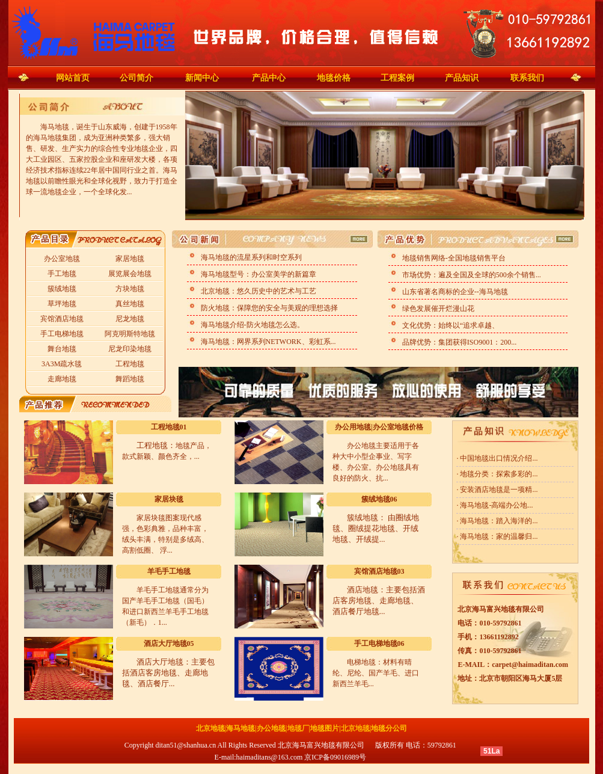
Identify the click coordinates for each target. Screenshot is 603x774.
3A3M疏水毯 (61, 364)
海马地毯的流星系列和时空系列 (250, 257)
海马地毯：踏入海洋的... (497, 521)
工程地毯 (129, 364)
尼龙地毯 (129, 319)
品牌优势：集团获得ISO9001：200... (458, 342)
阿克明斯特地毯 (130, 334)
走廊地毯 (61, 379)
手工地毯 (61, 273)
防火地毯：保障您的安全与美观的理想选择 (268, 308)
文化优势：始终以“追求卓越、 (449, 325)
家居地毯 (129, 258)
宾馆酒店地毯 (62, 319)
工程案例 (397, 77)
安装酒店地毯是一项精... (497, 489)
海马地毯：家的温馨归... (497, 536)
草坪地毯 (61, 303)
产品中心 (269, 77)
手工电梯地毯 (62, 334)
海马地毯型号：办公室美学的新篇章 (257, 274)
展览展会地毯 (130, 273)
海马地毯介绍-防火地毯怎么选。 (251, 325)
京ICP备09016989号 (335, 757)
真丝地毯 (129, 303)
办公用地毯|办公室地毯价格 (379, 427)
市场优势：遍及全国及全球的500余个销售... (470, 275)
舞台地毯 (61, 349)
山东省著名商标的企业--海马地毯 (454, 291)
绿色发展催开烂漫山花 (437, 308)
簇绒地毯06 (379, 499)
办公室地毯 (62, 258)
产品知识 (462, 77)
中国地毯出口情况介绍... (497, 458)
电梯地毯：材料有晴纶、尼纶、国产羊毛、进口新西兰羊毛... (375, 673)
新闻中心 (202, 77)
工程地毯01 (169, 427)
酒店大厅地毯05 (169, 643)
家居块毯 (169, 499)
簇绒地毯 (61, 288)
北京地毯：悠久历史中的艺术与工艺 (257, 291)
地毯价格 (333, 77)
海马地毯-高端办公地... (495, 505)
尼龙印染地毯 (130, 349)
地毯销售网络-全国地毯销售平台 (453, 258)
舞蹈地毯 (129, 379)
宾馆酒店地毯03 (379, 571)
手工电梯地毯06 (379, 643)
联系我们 (527, 77)
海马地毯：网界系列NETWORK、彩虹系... (267, 341)
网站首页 (73, 77)
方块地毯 (129, 288)
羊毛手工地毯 (169, 571)
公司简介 (136, 77)
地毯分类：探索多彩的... (497, 474)
